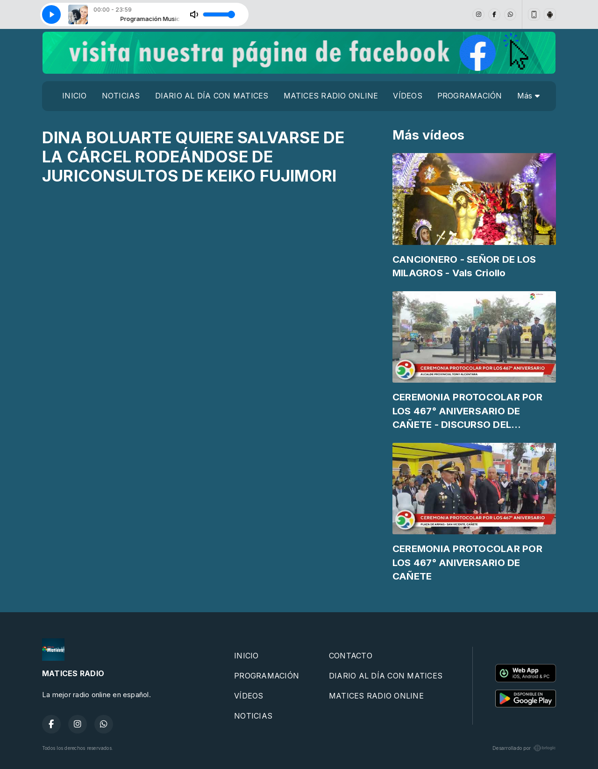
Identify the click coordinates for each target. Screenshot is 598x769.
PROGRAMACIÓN (469, 95)
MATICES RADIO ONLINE (331, 95)
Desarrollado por (524, 748)
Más (528, 95)
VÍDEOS (407, 95)
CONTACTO (350, 655)
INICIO (74, 95)
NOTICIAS (121, 95)
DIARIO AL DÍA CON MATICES (212, 95)
